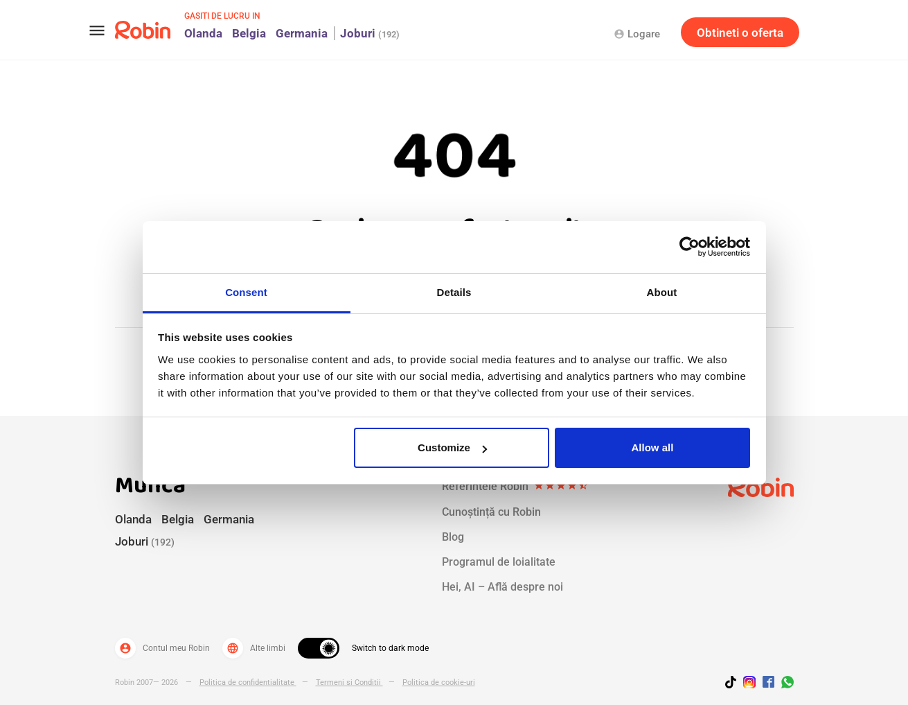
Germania (302, 33)
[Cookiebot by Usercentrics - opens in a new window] (689, 246)
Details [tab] (454, 292)
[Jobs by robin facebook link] (768, 683)
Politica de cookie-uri (438, 682)
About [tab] (662, 292)
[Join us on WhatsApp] (784, 684)
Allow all (653, 447)
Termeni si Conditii (349, 682)
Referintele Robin (515, 487)
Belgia (249, 33)
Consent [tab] (246, 292)
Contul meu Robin (162, 648)
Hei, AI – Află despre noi (502, 586)
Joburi (370, 33)
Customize (452, 447)
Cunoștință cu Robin (491, 512)
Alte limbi (253, 648)
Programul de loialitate (498, 561)
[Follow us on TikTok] (734, 684)
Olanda (203, 33)
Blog (453, 536)
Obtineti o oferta (740, 33)
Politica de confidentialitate (247, 682)
